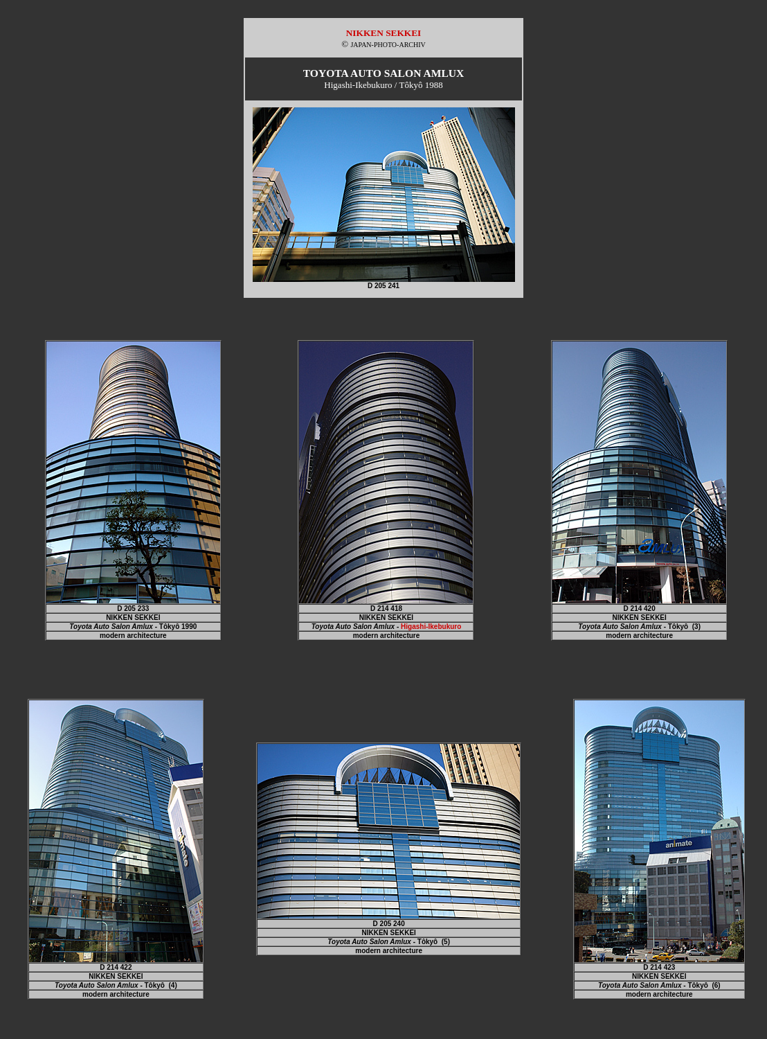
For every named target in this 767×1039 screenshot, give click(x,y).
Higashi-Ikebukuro (431, 626)
